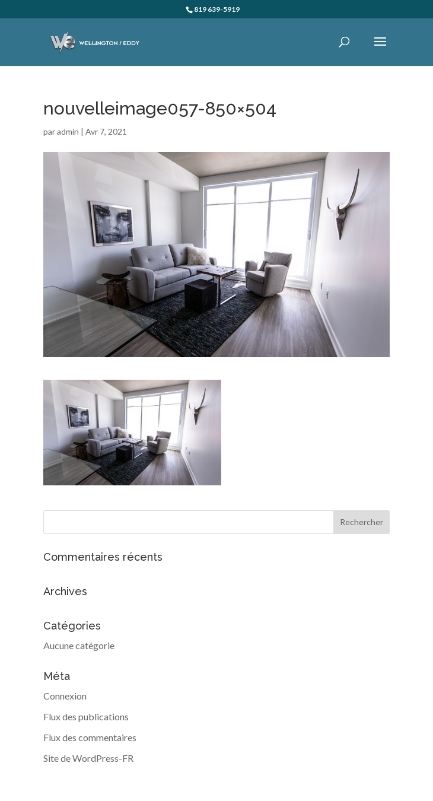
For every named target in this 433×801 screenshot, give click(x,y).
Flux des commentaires (89, 737)
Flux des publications (86, 716)
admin (68, 131)
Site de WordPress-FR (88, 758)
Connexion (65, 695)
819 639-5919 (217, 9)
